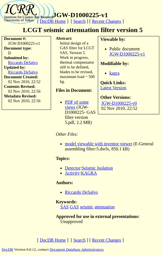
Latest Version (113, 87)
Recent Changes (106, 21)
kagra (114, 73)
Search (79, 21)
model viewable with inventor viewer (98, 143)
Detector (72, 168)
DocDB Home (53, 21)
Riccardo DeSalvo (23, 62)
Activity (72, 173)
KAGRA (89, 173)
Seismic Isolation (97, 168)
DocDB (7, 249)
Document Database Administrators (77, 249)
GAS (74, 206)
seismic (86, 206)
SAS (64, 206)
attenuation (104, 206)
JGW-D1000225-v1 (127, 54)
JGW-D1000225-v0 (119, 103)
